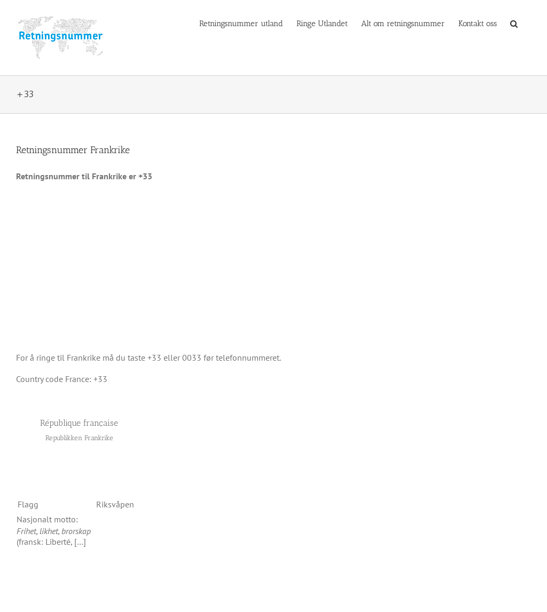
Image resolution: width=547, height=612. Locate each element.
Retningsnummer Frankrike (73, 150)
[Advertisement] (273, 266)
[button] (514, 23)
